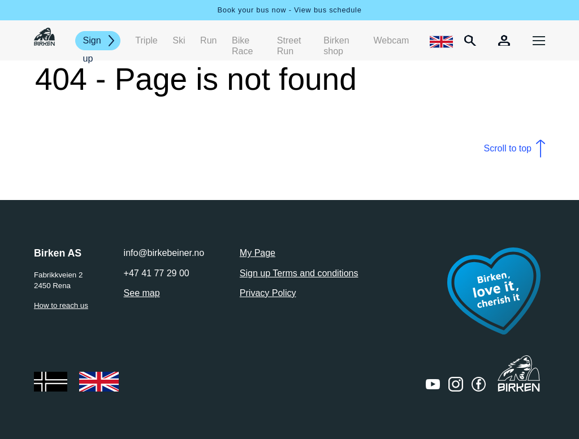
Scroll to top (508, 148)
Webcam (391, 40)
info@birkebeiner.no (164, 253)
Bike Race (242, 41)
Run (208, 40)
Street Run (289, 41)
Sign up (92, 43)
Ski (178, 40)
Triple (146, 40)
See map (142, 293)
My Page (257, 253)
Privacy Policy (268, 293)
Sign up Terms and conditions (299, 273)
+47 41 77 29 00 (156, 273)
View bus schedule (328, 10)
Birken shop (336, 41)
